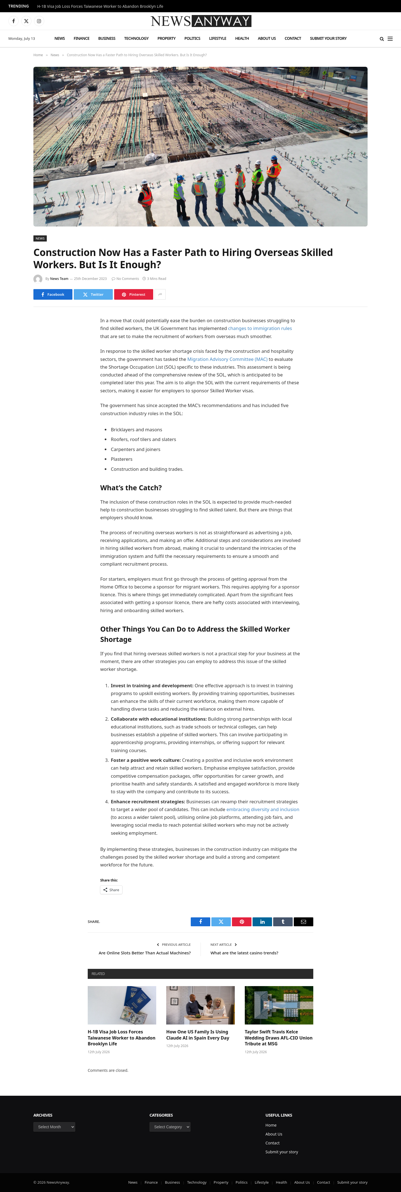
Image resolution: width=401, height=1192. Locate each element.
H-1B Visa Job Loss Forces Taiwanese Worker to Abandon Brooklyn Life (100, 6)
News (59, 38)
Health (242, 38)
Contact (293, 38)
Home (271, 1125)
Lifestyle (217, 38)
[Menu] (390, 38)
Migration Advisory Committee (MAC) (227, 359)
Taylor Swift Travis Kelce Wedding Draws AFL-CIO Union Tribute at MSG (278, 1038)
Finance (81, 38)
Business (106, 38)
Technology (136, 38)
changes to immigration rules (260, 328)
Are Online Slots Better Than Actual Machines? (145, 952)
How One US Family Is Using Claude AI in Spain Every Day (197, 1035)
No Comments (125, 278)
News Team (59, 278)
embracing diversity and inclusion (262, 809)
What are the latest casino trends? (244, 952)
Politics (192, 38)
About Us (267, 38)
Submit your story (328, 38)
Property (166, 38)
